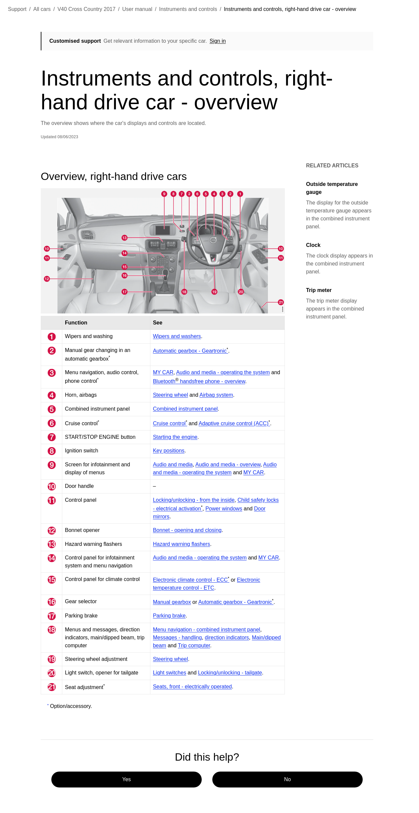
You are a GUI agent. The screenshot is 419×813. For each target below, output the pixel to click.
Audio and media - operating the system (223, 372)
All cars (42, 9)
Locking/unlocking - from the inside (194, 500)
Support (17, 9)
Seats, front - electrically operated (192, 686)
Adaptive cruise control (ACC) (234, 423)
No (287, 779)
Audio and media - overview (228, 464)
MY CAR (163, 372)
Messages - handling (177, 637)
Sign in (218, 41)
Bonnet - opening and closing (187, 530)
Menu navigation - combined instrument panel (206, 629)
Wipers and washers (177, 336)
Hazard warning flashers (181, 544)
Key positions (168, 450)
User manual (137, 9)
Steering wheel (170, 395)
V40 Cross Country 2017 (86, 9)
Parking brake (169, 615)
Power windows (223, 508)
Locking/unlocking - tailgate (230, 672)
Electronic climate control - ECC (191, 580)
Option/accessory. (71, 706)
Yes (126, 779)
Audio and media (173, 464)
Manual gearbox (172, 602)
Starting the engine (175, 437)
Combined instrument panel (185, 409)
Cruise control (170, 423)
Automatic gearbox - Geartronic (190, 351)
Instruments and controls (188, 9)
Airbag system (216, 395)
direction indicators (227, 637)
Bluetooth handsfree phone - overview (199, 381)
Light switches (169, 672)
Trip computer (194, 645)
